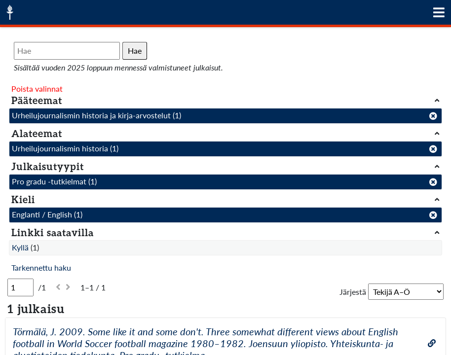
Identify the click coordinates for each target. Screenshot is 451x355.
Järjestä (352, 291)
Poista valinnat (37, 88)
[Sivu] (20, 287)
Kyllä (20, 247)
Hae (135, 50)
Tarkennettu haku (41, 267)
